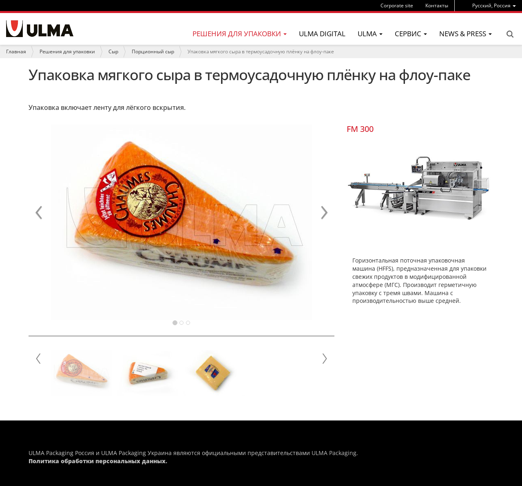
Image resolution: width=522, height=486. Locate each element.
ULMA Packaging (334, 453)
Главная (16, 51)
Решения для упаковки (67, 51)
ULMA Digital (322, 33)
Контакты (436, 5)
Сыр (113, 51)
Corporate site (396, 5)
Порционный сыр (153, 51)
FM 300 (360, 128)
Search (510, 34)
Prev (39, 358)
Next (324, 358)
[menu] (494, 5)
